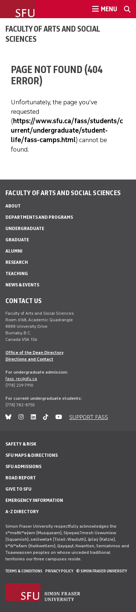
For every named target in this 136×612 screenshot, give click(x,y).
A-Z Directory (22, 511)
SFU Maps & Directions (31, 455)
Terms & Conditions (23, 570)
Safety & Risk (20, 444)
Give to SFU (18, 489)
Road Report (20, 478)
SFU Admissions (23, 466)
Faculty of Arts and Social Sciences (52, 34)
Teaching (16, 273)
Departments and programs (39, 217)
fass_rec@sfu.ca (21, 378)
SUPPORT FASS (88, 417)
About (13, 206)
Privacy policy (59, 570)
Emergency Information (34, 500)
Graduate (17, 240)
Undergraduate (24, 228)
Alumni (13, 251)
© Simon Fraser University (101, 570)
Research (16, 262)
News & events (22, 285)
